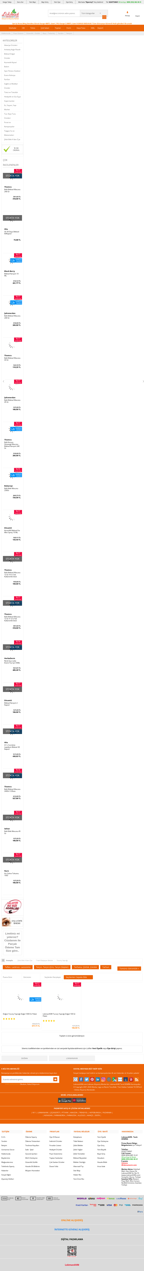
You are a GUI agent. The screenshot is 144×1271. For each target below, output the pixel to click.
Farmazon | (72, 1110)
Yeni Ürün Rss (78, 1173)
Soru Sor (20, 2)
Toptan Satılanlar (56, 1152)
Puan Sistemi (18, 33)
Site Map (76, 1165)
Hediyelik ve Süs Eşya (12, 96)
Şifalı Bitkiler (78, 1140)
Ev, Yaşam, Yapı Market (10, 107)
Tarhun (105, 965)
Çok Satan (45, 27)
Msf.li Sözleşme (31, 1152)
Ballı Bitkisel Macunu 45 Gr (12, 401)
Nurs (6, 869)
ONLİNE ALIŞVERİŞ (72, 1214)
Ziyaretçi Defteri (7, 1173)
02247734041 (113, 2)
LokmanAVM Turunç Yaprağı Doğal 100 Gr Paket (53, 1010)
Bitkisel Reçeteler (80, 1152)
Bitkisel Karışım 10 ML (11, 274)
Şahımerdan (9, 313)
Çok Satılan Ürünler (56, 1157)
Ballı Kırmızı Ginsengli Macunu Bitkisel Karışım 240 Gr (11, 444)
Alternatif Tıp (78, 1161)
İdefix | (98, 1110)
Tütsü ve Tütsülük (11, 92)
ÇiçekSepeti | (56, 1107)
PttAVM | (66, 1107)
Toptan (58, 27)
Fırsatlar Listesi (55, 1140)
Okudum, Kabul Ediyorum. (20, 1079)
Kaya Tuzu (81, 27)
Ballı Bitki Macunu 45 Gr (12, 831)
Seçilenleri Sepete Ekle (78, 975)
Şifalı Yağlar (78, 1144)
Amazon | (74, 1107)
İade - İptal (29, 1144)
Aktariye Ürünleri (10, 45)
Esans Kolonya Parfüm (9, 77)
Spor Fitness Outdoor (12, 70)
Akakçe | (91, 1110)
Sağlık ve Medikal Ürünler (11, 85)
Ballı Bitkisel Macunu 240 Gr (12, 190)
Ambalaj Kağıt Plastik (12, 49)
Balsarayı (8, 485)
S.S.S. (3, 1131)
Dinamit (8, 527)
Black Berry (9, 270)
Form (69, 27)
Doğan (24, 1053)
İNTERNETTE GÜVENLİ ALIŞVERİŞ (72, 1224)
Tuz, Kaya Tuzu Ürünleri (10, 115)
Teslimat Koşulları (32, 1140)
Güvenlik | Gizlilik (33, 33)
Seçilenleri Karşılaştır (53, 975)
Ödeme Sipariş (31, 1131)
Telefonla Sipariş (7, 1161)
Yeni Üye (57, 2)
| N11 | (34, 1107)
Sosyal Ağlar (6, 1169)
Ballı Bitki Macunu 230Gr (11, 489)
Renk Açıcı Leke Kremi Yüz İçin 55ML (12, 661)
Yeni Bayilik (101, 1144)
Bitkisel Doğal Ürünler (9, 55)
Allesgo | (82, 1110)
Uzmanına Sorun (7, 1144)
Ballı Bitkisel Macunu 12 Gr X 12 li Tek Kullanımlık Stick (12, 618)
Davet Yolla (53, 1161)
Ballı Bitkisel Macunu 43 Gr (12, 358)
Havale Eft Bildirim (32, 1161)
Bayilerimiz (5, 1152)
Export (100, 27)
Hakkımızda (5, 33)
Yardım (61, 33)
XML (93, 27)
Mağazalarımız (7, 1157)
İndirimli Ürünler (55, 1136)
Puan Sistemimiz (55, 1148)
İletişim (69, 33)
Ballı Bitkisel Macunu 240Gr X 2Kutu (12, 789)
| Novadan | (48, 1110)
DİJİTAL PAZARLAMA (72, 1234)
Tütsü (32, 27)
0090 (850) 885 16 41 (129, 1150)
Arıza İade (101, 1161)
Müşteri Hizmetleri (32, 1165)
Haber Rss (77, 1169)
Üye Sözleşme (102, 1136)
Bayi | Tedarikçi (49, 33)
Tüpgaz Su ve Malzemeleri (9, 132)
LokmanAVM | (44, 1107)
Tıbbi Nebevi (78, 1136)
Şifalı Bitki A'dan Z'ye (12, 139)
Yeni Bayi (32, 2)
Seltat (7, 827)
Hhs (6, 228)
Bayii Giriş (101, 1148)
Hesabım (100, 1152)
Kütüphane (77, 1131)
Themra (8, 186)
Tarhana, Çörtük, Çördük (85, 965)
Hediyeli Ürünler (55, 1144)
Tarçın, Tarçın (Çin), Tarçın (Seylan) (52, 965)
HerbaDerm (9, 657)
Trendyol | (84, 1107)
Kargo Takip (7, 2)
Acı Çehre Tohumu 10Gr (11, 873)
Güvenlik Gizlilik (31, 1157)
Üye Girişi (111, 1043)
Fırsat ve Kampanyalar (9, 124)
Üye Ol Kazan (54, 1131)
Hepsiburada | (96, 1107)
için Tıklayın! (131, 1140)
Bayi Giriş (45, 2)
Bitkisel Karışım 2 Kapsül (11, 703)
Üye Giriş (69, 2)
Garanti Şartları (31, 1148)
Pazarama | (108, 1107)
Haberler (4, 1165)
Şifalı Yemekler (79, 1148)
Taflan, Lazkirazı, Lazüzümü (17, 965)
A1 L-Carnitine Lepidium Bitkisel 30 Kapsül (12, 746)
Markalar (12, 27)
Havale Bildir (102, 1157)
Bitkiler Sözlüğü (79, 1157)
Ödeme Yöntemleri (32, 1136)
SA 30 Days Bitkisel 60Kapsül (11, 232)
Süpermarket (9, 101)
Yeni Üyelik (97, 1043)
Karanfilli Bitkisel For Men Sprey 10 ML (12, 531)
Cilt (23, 27)
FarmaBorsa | (60, 1110)
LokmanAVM (72, 1053)
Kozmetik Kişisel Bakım (10, 64)
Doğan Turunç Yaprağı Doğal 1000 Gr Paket (17, 1010)
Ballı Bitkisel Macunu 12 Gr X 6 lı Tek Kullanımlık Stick (12, 574)
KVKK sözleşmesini (12, 1079)
